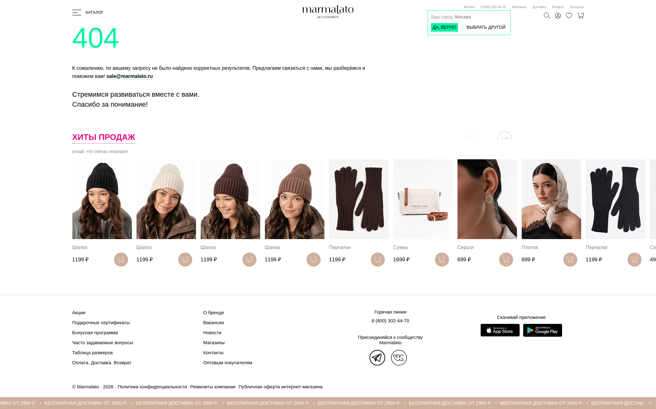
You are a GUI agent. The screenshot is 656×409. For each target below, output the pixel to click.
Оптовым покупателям (227, 362)
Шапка (79, 247)
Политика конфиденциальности (152, 386)
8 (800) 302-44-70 (493, 7)
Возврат (558, 7)
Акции (78, 312)
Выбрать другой (486, 27)
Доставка (539, 7)
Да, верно (444, 27)
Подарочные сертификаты (101, 322)
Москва (469, 7)
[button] (505, 138)
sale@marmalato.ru (129, 76)
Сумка (400, 247)
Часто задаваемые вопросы (102, 342)
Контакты (577, 7)
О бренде (213, 312)
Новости (212, 332)
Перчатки (340, 247)
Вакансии (213, 322)
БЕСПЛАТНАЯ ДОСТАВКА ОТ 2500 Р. (93, 403)
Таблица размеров (92, 352)
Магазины (519, 7)
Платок (530, 247)
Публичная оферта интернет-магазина (281, 386)
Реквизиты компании (212, 386)
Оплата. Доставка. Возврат (102, 362)
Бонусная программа (95, 332)
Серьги (465, 247)
